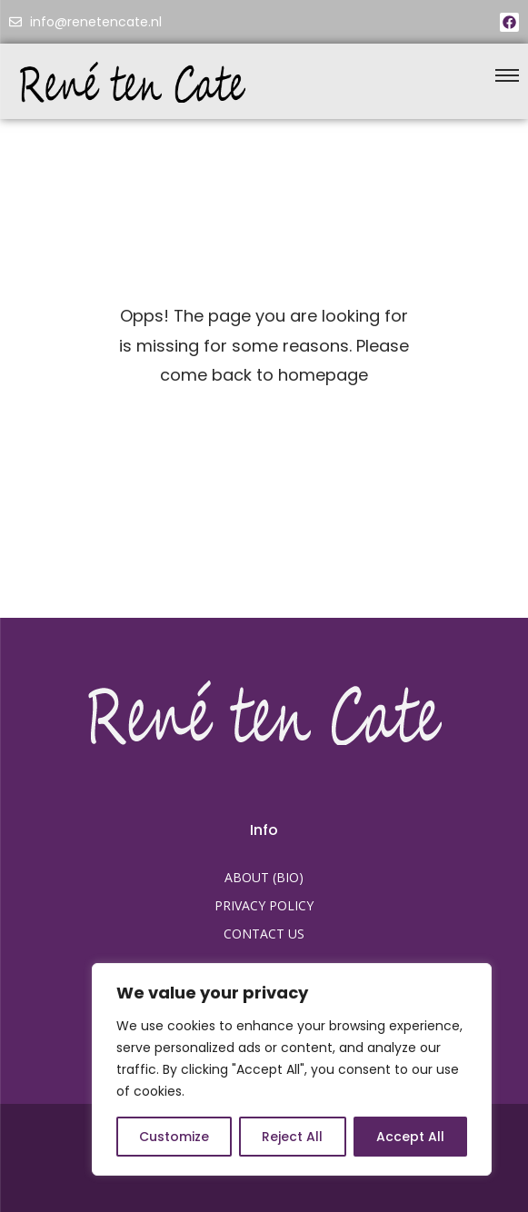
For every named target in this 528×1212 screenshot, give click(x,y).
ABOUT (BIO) (264, 877)
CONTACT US (264, 933)
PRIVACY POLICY (264, 905)
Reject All (292, 1137)
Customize (174, 1137)
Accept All (410, 1137)
